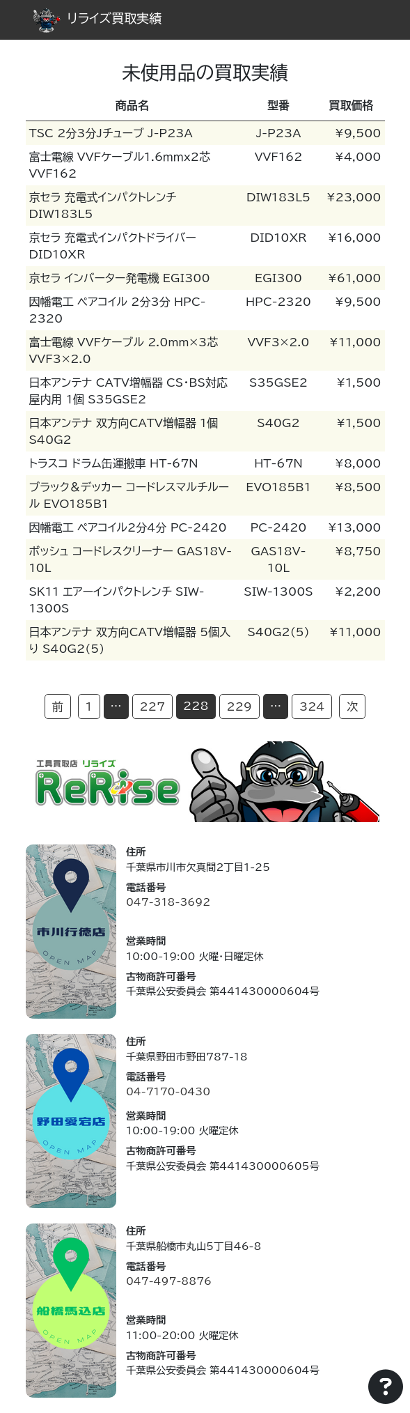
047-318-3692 (168, 902)
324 (311, 706)
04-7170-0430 (168, 1091)
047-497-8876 (169, 1281)
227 (152, 706)
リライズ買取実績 (97, 18)
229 (239, 706)
